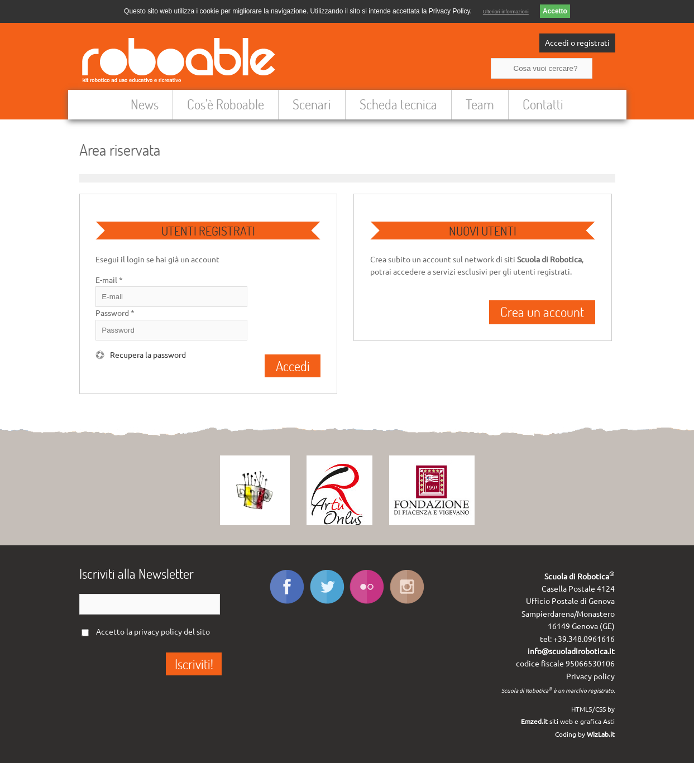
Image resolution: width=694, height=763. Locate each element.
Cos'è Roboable (225, 104)
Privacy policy (590, 676)
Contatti (543, 104)
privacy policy (158, 631)
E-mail (109, 280)
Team (480, 104)
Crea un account (542, 311)
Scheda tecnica (398, 104)
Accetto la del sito (153, 631)
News (145, 104)
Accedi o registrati (577, 43)
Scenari (312, 104)
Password (115, 313)
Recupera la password (148, 355)
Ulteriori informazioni (506, 12)
